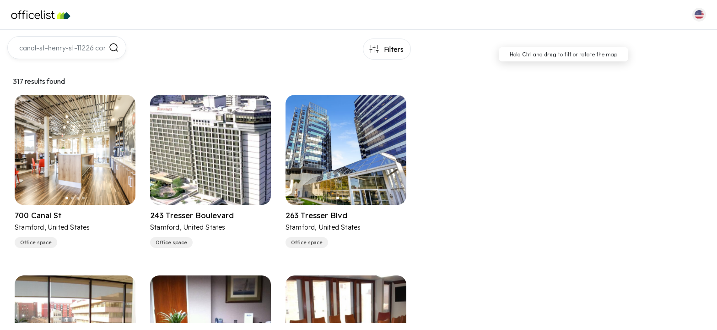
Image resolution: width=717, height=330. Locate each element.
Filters (394, 49)
